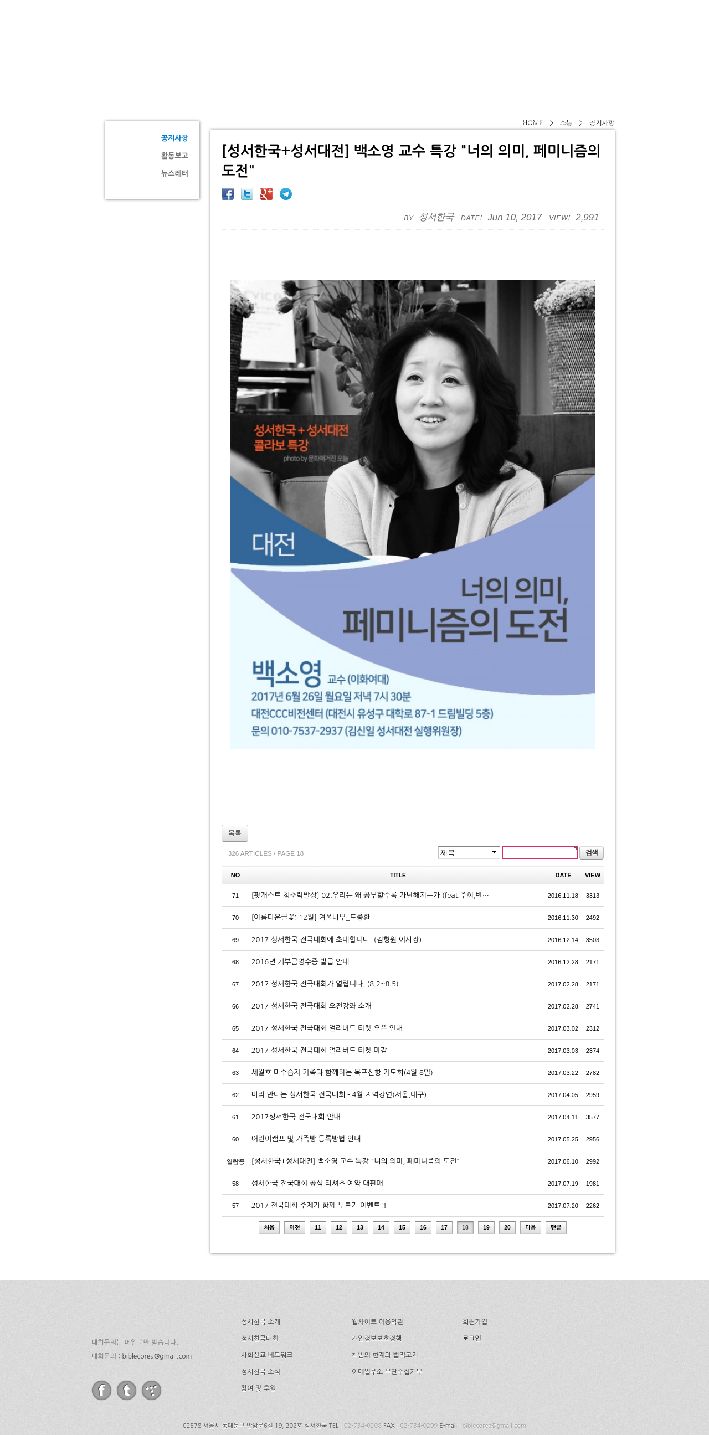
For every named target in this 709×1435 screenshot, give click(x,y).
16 (423, 1186)
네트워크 (478, 36)
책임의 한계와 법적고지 (385, 1313)
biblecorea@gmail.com (157, 1314)
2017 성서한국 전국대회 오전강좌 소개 (311, 964)
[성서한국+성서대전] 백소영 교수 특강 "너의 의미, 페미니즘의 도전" (355, 1119)
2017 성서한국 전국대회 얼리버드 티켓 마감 (319, 1008)
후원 (575, 36)
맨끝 (556, 1186)
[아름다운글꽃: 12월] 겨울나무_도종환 (311, 875)
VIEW (592, 833)
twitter (126, 1348)
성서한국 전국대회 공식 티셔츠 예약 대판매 (317, 1141)
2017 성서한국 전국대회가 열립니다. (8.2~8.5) (325, 941)
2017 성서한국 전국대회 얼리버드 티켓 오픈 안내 (327, 986)
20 (507, 1186)
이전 (294, 1186)
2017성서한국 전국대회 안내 (296, 1074)
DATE (564, 833)
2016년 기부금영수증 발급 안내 (300, 919)
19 (486, 1186)
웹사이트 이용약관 (378, 1280)
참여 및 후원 (258, 1346)
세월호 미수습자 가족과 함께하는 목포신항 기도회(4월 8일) (342, 1030)
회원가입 (475, 1280)
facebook (101, 1348)
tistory (151, 1348)
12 (339, 1186)
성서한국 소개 (260, 1280)
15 (402, 1186)
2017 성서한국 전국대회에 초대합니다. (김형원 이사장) (336, 897)
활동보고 (174, 156)
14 (381, 1186)
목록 (235, 791)
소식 (530, 36)
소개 (344, 36)
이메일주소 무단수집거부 (387, 1329)
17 (444, 1186)
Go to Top (17, 1428)
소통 (144, 97)
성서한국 (205, 35)
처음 (269, 1186)
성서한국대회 (408, 36)
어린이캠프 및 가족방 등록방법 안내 (306, 1096)
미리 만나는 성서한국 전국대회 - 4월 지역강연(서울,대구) (339, 1052)
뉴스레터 (174, 173)
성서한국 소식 (260, 1329)
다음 (530, 1186)
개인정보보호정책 (377, 1296)
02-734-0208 (363, 1384)
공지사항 (174, 138)
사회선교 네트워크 (267, 1313)
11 (318, 1186)
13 (360, 1186)
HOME (532, 123)
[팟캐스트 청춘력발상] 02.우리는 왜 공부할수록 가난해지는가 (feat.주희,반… (370, 853)
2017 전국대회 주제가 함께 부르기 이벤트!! (319, 1163)
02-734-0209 (419, 1384)
